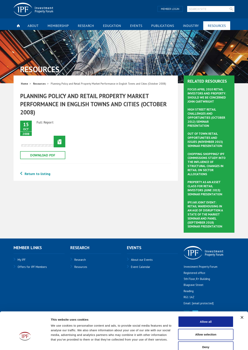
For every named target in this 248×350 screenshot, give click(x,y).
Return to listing (37, 174)
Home (24, 83)
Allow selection (205, 312)
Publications (162, 25)
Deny (205, 324)
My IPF (22, 260)
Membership (58, 25)
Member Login (170, 9)
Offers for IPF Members (32, 267)
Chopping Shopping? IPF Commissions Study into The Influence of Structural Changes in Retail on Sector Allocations (207, 164)
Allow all (206, 299)
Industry (191, 25)
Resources (217, 25)
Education (112, 25)
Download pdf (42, 155)
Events (136, 25)
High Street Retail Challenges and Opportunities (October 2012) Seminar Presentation (206, 117)
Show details (203, 342)
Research (86, 25)
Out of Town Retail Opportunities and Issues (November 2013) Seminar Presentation (205, 140)
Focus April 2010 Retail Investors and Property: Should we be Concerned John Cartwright (207, 95)
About (33, 25)
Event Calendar (140, 267)
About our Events (142, 260)
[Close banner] (242, 295)
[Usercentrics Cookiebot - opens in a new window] (25, 342)
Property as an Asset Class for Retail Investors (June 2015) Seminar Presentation (205, 188)
